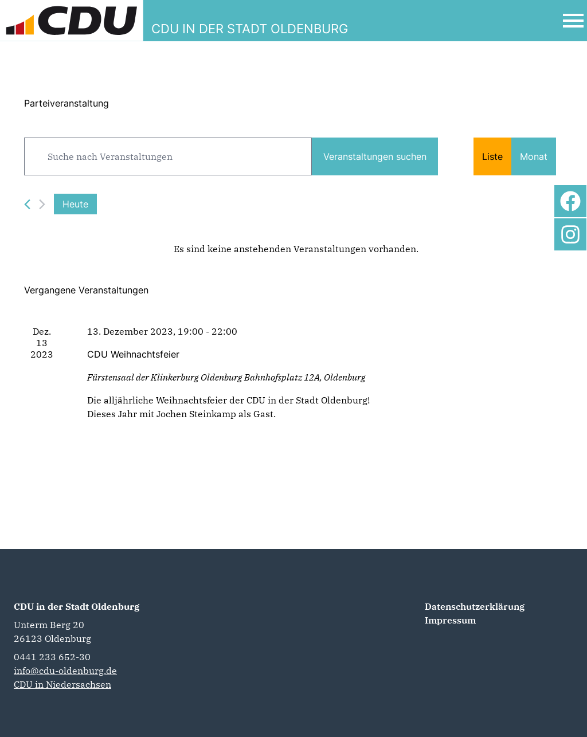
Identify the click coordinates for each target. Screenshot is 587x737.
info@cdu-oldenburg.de (65, 670)
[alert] (296, 249)
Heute (75, 204)
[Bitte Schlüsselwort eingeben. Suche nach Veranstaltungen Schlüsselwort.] (168, 156)
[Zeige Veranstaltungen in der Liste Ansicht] (492, 156)
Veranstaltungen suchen (374, 156)
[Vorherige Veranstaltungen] (27, 204)
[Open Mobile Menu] (573, 20)
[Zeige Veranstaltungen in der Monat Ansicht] (533, 156)
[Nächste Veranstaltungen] (42, 204)
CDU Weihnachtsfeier (133, 354)
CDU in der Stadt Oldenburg (76, 606)
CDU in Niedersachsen (62, 684)
